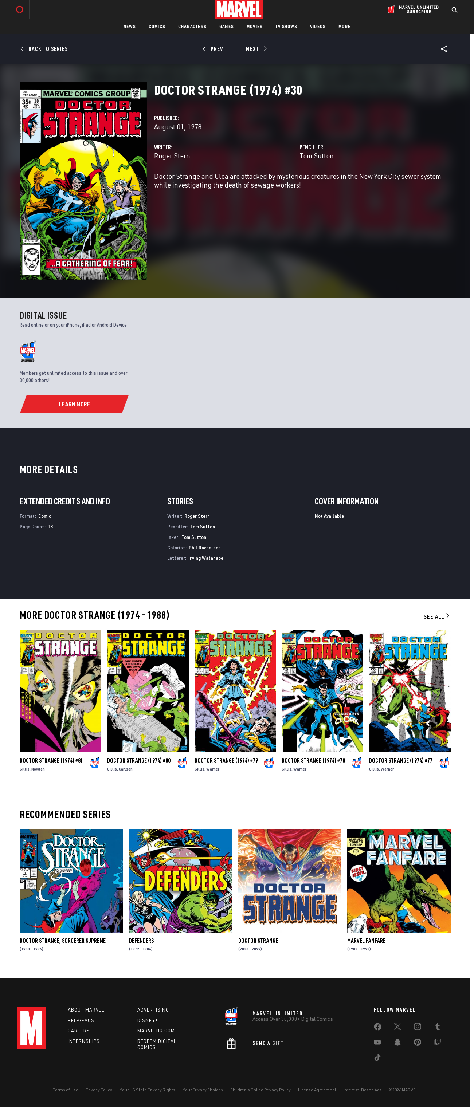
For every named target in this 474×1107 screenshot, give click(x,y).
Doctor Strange (258, 940)
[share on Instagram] (417, 1028)
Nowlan (38, 769)
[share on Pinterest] (417, 1043)
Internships (84, 1041)
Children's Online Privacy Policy (260, 1089)
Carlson (126, 769)
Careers (79, 1030)
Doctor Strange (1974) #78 (313, 760)
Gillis (25, 769)
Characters (192, 26)
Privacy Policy (99, 1089)
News (130, 26)
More (344, 26)
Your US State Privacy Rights (147, 1089)
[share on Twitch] (437, 1043)
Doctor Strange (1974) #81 (51, 760)
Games (226, 26)
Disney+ (147, 1020)
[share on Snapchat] (397, 1043)
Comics (157, 26)
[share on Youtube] (377, 1043)
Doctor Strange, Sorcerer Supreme (63, 940)
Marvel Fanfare (366, 940)
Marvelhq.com (156, 1030)
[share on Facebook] (377, 1028)
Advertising (153, 1010)
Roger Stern (172, 155)
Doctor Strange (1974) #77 (400, 760)
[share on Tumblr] (437, 1028)
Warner (212, 769)
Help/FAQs (81, 1020)
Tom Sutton (316, 155)
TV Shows (286, 26)
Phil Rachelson (205, 547)
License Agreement (317, 1089)
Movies (254, 26)
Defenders (141, 940)
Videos (317, 26)
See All (437, 616)
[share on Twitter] (397, 1028)
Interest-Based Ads (363, 1089)
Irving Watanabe (205, 558)
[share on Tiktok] (377, 1059)
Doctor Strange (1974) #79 (226, 760)
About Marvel (86, 1010)
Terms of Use (65, 1089)
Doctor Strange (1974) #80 (139, 760)
